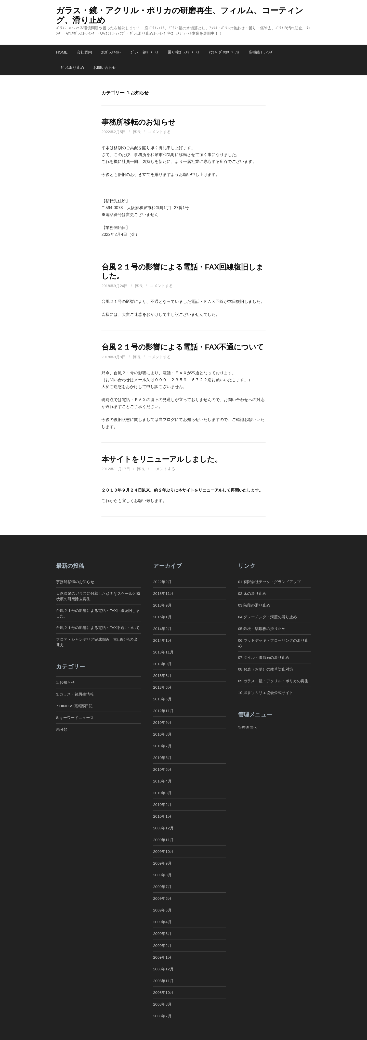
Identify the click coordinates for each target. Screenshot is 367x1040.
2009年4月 (162, 922)
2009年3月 (162, 933)
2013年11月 (163, 652)
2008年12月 (163, 969)
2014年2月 (162, 628)
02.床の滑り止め (252, 593)
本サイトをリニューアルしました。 (161, 459)
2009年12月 (163, 828)
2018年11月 (163, 593)
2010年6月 (162, 757)
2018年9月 (162, 605)
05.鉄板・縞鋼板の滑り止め (261, 628)
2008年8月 (162, 1004)
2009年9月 (162, 863)
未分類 (62, 729)
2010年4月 (162, 781)
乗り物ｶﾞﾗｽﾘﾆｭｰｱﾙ (184, 52)
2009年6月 (162, 898)
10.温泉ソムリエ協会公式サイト (265, 692)
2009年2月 (162, 945)
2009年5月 (162, 910)
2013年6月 (162, 687)
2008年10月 (163, 992)
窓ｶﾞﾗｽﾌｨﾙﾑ (111, 52)
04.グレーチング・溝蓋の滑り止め (267, 617)
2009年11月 (163, 840)
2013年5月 (162, 699)
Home (62, 52)
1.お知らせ (65, 682)
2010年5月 (162, 769)
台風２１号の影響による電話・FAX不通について (182, 347)
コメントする (159, 132)
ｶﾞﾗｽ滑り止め (72, 67)
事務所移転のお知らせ (138, 122)
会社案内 (84, 52)
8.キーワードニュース (75, 717)
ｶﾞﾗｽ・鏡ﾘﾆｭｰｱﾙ (144, 52)
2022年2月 (162, 582)
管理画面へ (247, 727)
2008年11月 (163, 981)
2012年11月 (163, 711)
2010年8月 (162, 734)
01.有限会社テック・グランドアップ (269, 582)
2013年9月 (162, 664)
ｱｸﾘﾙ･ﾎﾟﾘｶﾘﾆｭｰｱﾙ (224, 52)
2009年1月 (162, 957)
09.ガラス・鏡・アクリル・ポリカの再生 (273, 681)
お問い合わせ (104, 67)
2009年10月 (163, 851)
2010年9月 (162, 722)
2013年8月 (162, 675)
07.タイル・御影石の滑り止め (263, 657)
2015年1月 (162, 617)
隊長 (137, 132)
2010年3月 (162, 793)
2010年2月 (162, 804)
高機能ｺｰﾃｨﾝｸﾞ (261, 52)
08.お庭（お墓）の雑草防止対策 (265, 669)
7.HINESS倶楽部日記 (74, 706)
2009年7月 (162, 886)
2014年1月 (162, 640)
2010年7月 (162, 746)
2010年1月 (162, 816)
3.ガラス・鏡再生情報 (75, 694)
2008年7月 (162, 1016)
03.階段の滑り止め (256, 605)
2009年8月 (162, 875)
